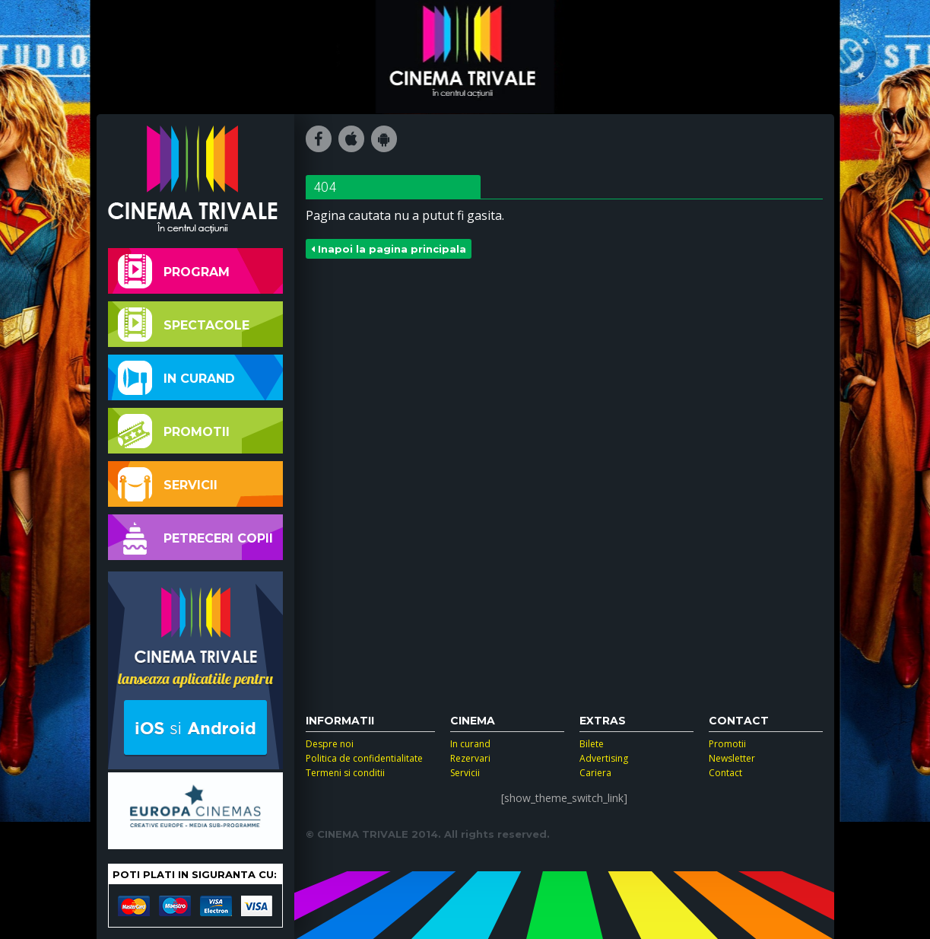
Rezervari (470, 758)
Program (174, 271)
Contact (725, 772)
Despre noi (330, 743)
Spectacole (183, 324)
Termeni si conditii (345, 772)
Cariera (595, 772)
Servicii (167, 484)
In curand (176, 378)
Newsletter (732, 758)
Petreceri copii (195, 537)
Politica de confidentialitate (364, 758)
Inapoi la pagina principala (388, 249)
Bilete (591, 743)
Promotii (174, 431)
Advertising (603, 758)
